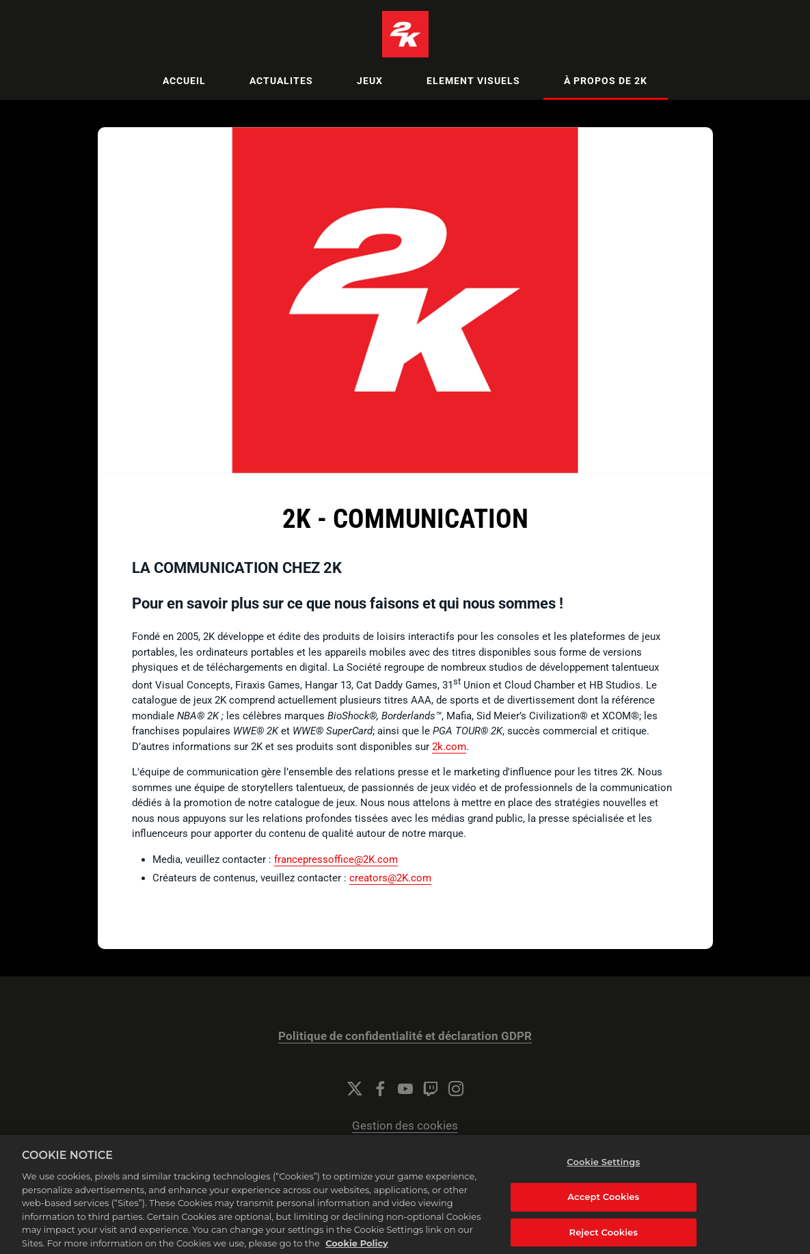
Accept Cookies (603, 1211)
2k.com (449, 747)
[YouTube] (405, 1088)
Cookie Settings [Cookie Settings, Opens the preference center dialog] (603, 1176)
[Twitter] (354, 1088)
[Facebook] (380, 1088)
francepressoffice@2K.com (336, 859)
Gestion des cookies (405, 1125)
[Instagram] (455, 1088)
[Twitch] (430, 1088)
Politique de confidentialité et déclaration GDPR (405, 1036)
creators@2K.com (390, 878)
